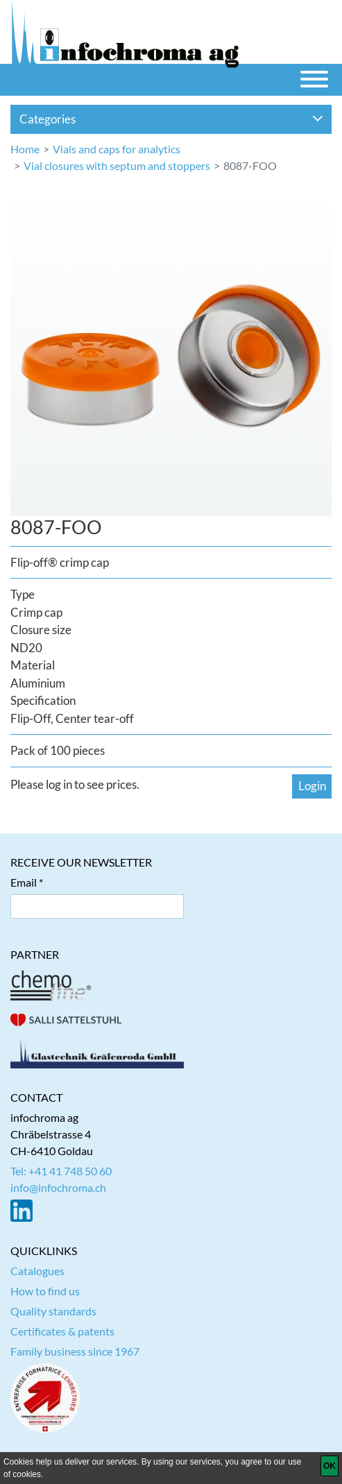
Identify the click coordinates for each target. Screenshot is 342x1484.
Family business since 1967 (74, 1351)
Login (312, 785)
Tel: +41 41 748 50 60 (61, 1170)
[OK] (329, 1466)
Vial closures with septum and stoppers (117, 165)
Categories (171, 119)
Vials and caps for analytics (116, 148)
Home (25, 148)
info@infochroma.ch (58, 1187)
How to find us (45, 1290)
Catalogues (37, 1270)
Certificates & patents (62, 1331)
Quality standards (53, 1310)
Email (23, 882)
